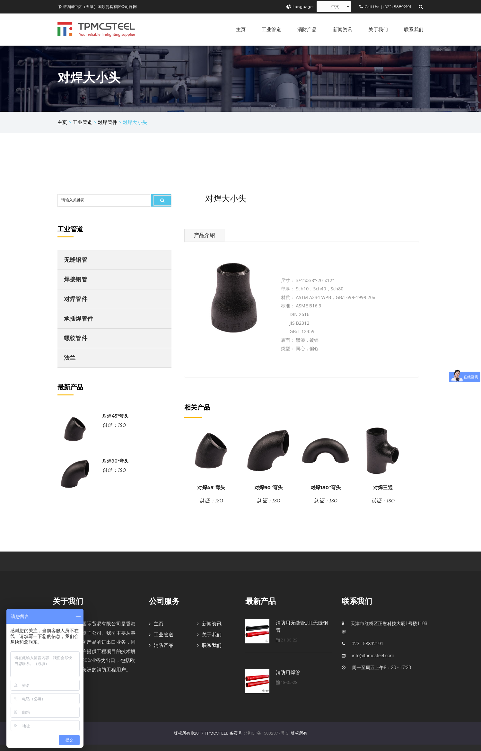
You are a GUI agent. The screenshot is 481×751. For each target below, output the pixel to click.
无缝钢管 (75, 259)
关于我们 (378, 29)
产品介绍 (204, 235)
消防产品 (307, 29)
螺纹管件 (75, 338)
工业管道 (271, 29)
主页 (241, 29)
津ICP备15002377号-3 (267, 733)
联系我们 (414, 29)
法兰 (69, 357)
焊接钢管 (75, 279)
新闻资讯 (343, 29)
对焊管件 (107, 122)
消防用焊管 (288, 673)
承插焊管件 (78, 318)
